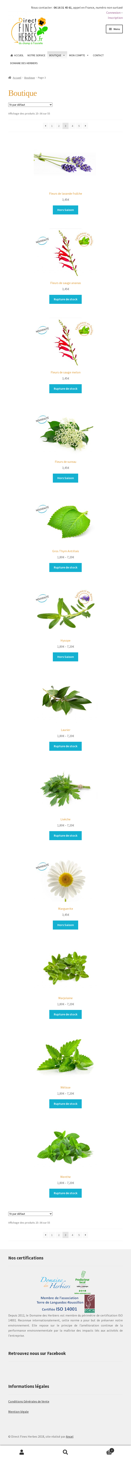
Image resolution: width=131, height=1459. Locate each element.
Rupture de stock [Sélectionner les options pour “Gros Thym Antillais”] (65, 567)
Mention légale (18, 1412)
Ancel (69, 1436)
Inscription (115, 18)
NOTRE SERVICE (36, 55)
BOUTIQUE (55, 55)
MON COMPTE (77, 55)
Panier (100, 1449)
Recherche (65, 1452)
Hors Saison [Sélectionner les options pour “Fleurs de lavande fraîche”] (65, 210)
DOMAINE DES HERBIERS (24, 63)
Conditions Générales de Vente (28, 1401)
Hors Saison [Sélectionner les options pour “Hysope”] (65, 657)
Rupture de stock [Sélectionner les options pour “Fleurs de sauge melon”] (65, 388)
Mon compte (22, 1452)
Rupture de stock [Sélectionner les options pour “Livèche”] (65, 835)
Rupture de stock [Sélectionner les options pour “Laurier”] (65, 746)
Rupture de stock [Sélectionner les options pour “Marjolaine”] (65, 1014)
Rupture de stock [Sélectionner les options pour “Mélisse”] (65, 1104)
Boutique (29, 77)
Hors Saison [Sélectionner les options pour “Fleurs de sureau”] (65, 478)
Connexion (113, 13)
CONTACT (98, 55)
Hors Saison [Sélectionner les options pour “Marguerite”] (65, 925)
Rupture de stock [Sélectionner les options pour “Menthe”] (65, 1193)
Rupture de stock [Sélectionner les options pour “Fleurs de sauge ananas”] (65, 299)
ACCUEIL (19, 55)
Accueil (17, 77)
